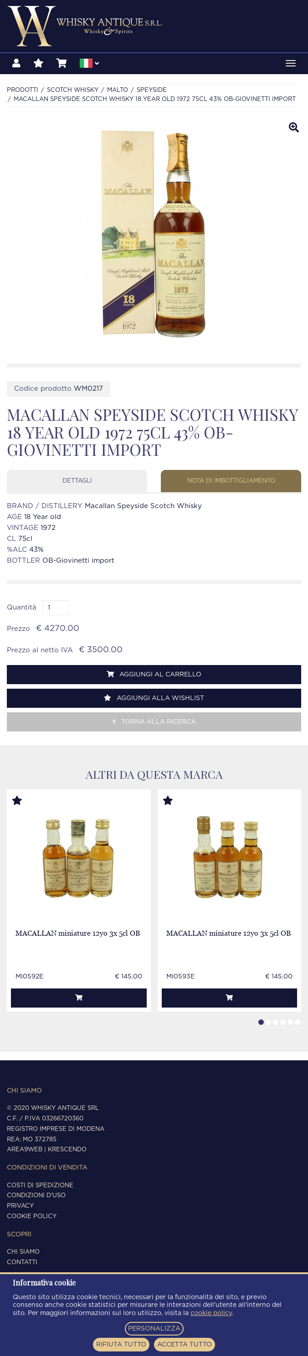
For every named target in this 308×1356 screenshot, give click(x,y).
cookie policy (211, 1313)
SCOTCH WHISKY (72, 90)
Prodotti (22, 90)
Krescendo (67, 1150)
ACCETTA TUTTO (184, 1344)
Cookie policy (31, 1217)
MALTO (117, 90)
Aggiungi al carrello (154, 674)
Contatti (22, 1262)
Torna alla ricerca (154, 721)
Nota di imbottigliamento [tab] (231, 481)
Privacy (20, 1206)
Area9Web (24, 1150)
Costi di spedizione (40, 1186)
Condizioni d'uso (36, 1196)
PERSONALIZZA (154, 1329)
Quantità (21, 607)
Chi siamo (23, 1252)
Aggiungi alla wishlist (154, 698)
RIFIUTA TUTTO (121, 1344)
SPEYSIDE (152, 90)
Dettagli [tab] (77, 481)
